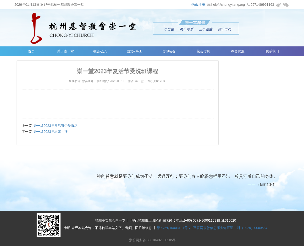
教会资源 (237, 51)
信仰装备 (169, 51)
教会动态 (100, 51)
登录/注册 (198, 4)
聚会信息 (203, 51)
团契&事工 (134, 51)
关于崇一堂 (65, 51)
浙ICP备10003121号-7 (174, 228)
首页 (31, 51)
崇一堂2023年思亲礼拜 (50, 132)
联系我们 (272, 51)
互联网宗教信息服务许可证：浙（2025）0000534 (230, 228)
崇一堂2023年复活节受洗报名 (55, 126)
